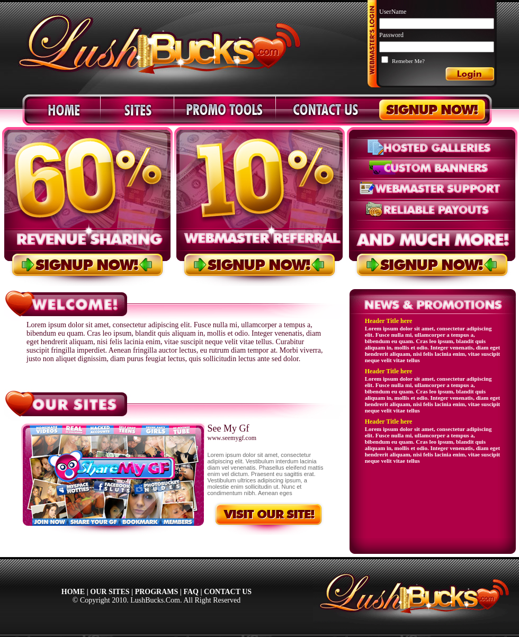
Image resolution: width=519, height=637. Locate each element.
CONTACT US (228, 592)
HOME (73, 592)
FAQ (191, 592)
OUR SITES (109, 592)
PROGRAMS (156, 592)
